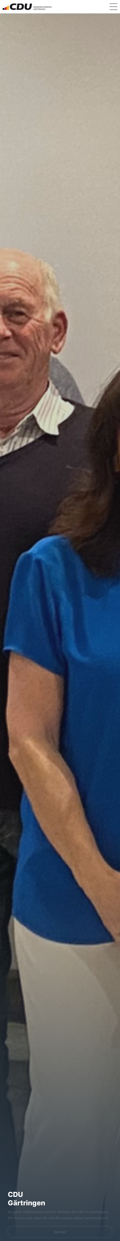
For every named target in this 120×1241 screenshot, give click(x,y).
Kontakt (60, 1232)
